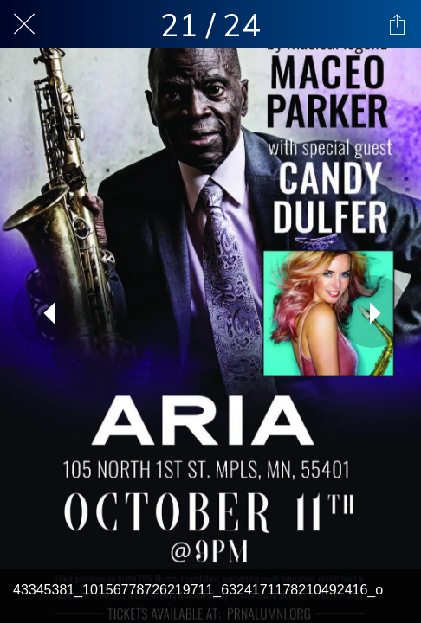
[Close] (24, 24)
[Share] (397, 24)
